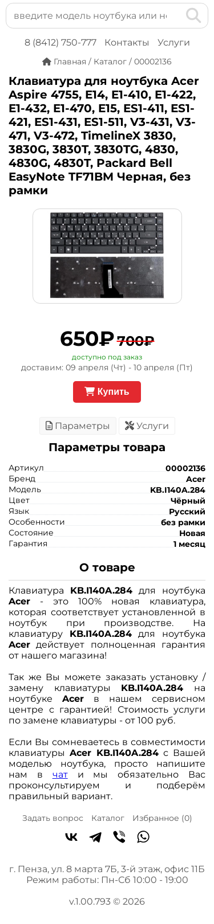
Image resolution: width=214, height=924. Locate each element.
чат (60, 774)
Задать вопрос (52, 818)
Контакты (127, 42)
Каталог (107, 818)
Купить (106, 391)
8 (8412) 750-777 (60, 42)
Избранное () (162, 818)
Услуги (174, 42)
